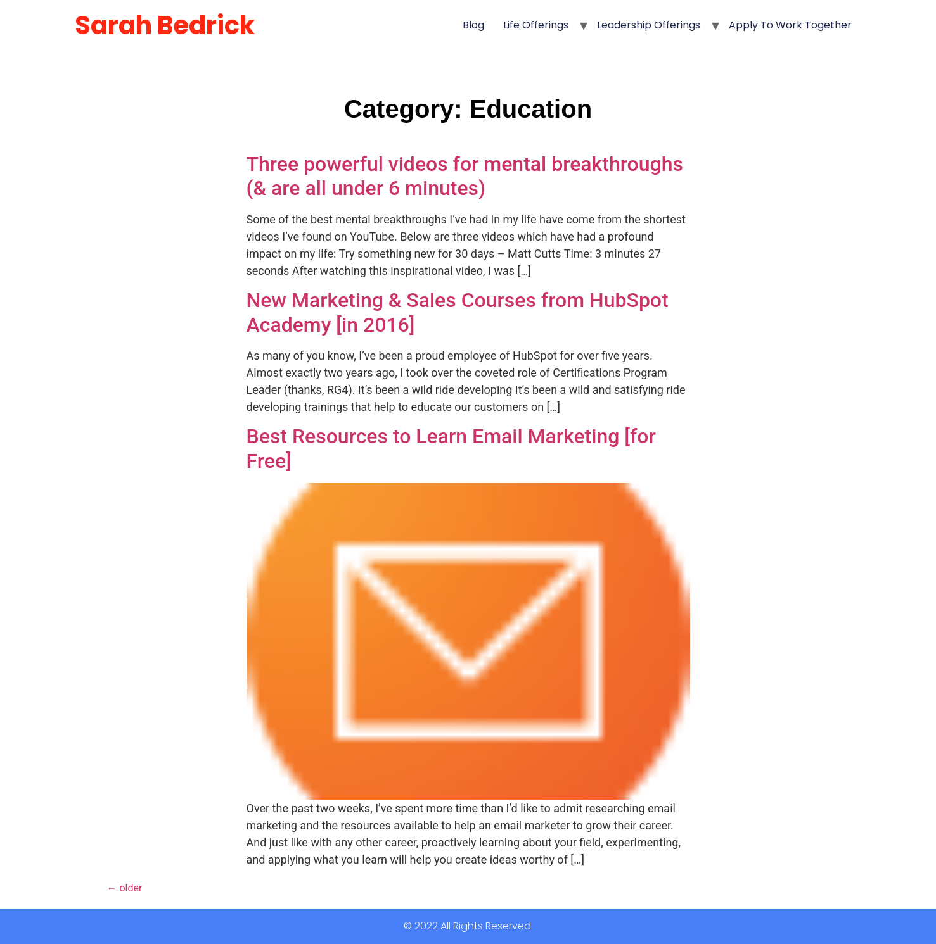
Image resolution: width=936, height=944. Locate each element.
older (125, 888)
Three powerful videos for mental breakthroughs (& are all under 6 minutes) (465, 176)
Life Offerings (535, 25)
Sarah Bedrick (165, 25)
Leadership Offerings (648, 25)
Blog (473, 25)
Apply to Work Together (790, 25)
